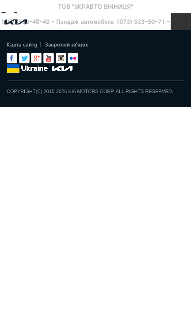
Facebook (12, 58)
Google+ (36, 58)
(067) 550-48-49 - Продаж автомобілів (58, 21)
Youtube (48, 58)
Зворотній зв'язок (66, 44)
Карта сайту (22, 44)
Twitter (24, 58)
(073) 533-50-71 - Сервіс (153, 21)
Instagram (61, 58)
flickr (73, 58)
